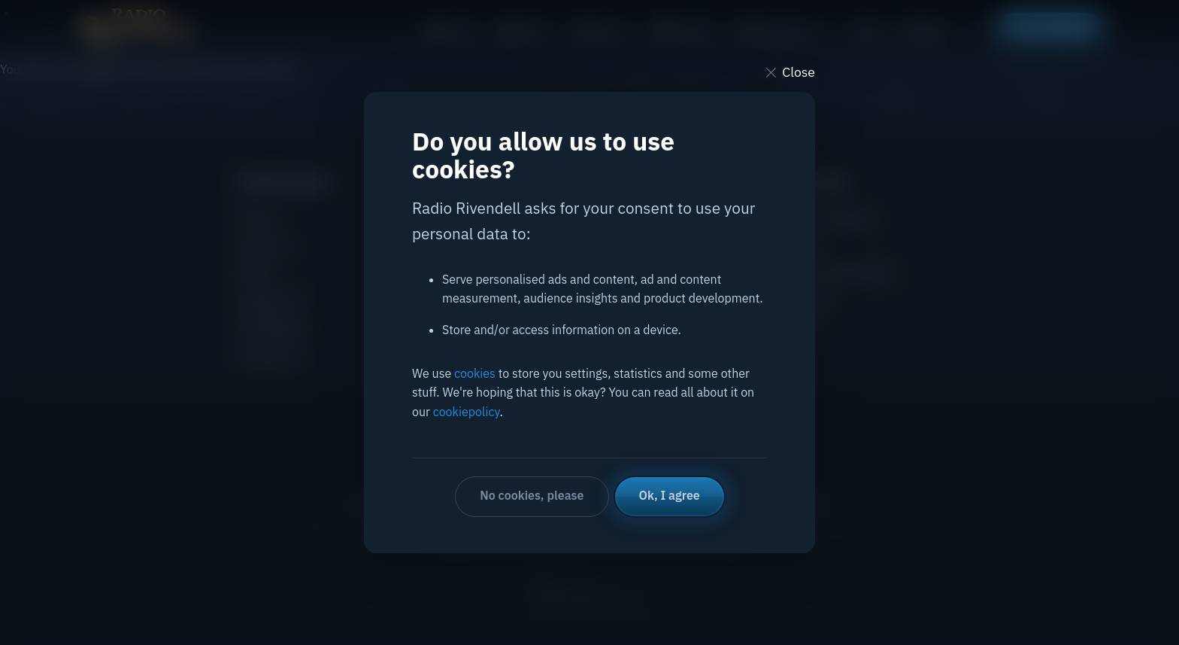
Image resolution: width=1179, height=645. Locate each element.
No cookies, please (531, 495)
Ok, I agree (669, 495)
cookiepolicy (466, 411)
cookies (475, 373)
